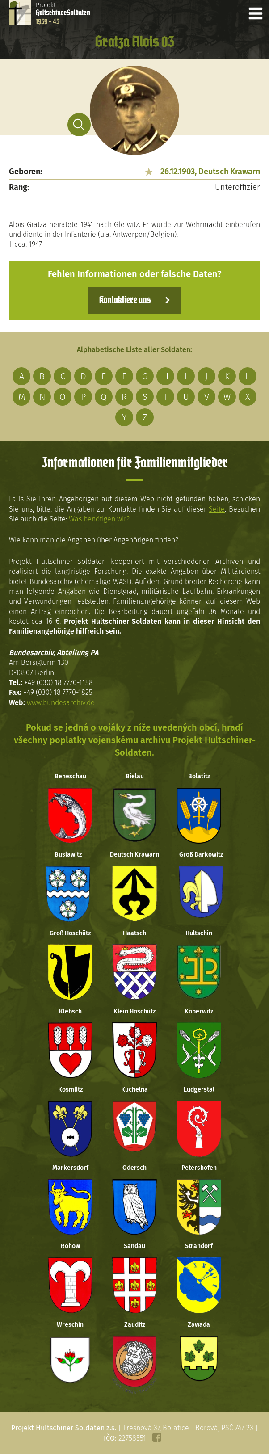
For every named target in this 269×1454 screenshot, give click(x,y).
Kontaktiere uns (125, 300)
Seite (217, 509)
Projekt (63, 13)
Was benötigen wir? (99, 519)
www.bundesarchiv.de (61, 702)
